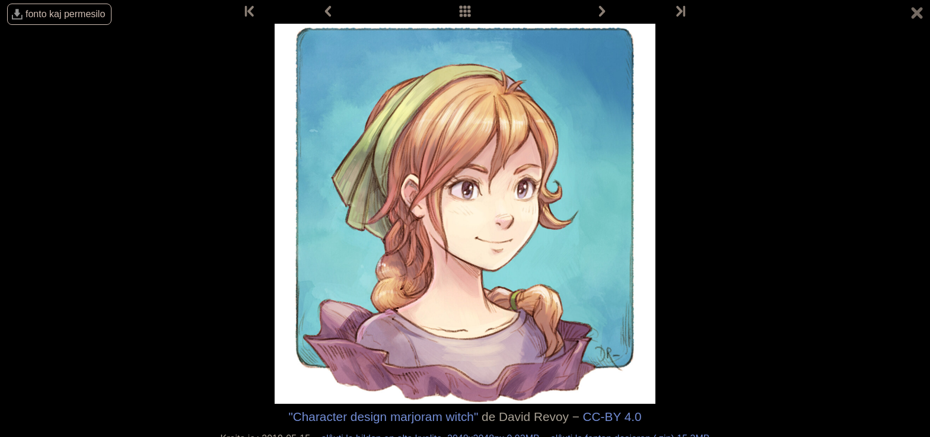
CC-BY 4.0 (612, 416)
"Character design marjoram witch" (383, 416)
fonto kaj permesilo (65, 14)
